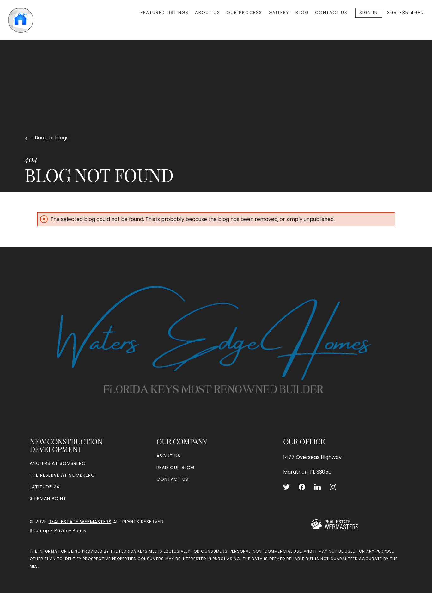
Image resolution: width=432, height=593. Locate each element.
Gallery (279, 12)
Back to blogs (47, 137)
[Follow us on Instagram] (333, 486)
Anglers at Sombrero (58, 463)
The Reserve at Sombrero (62, 475)
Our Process (244, 12)
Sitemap (39, 531)
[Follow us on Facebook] (302, 486)
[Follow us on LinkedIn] (317, 486)
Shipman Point (48, 498)
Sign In (368, 12)
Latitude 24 (45, 487)
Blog (302, 12)
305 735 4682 (405, 12)
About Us (207, 12)
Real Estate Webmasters (80, 521)
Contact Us (331, 12)
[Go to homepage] (40, 20)
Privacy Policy (70, 531)
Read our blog (175, 467)
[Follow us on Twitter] (286, 486)
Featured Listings (165, 12)
